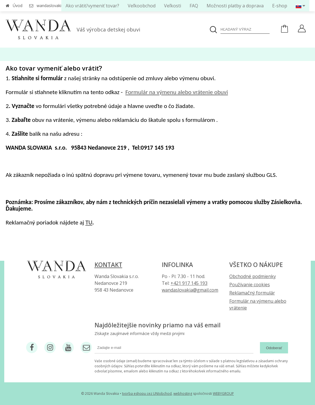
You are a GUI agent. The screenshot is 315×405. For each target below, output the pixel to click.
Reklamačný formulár (252, 293)
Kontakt (108, 265)
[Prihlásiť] (302, 29)
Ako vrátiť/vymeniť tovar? (92, 6)
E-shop (279, 6)
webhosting (182, 393)
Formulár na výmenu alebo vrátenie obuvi (176, 92)
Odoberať (274, 348)
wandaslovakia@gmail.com (190, 290)
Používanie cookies (249, 284)
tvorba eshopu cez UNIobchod (147, 393)
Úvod (17, 5)
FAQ (194, 6)
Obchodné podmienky (252, 276)
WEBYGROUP (223, 393)
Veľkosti (172, 6)
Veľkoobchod (142, 6)
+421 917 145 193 (189, 283)
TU (88, 222)
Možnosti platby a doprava (235, 6)
